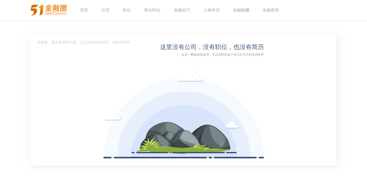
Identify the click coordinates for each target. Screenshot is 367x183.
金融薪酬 (241, 10)
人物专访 (211, 10)
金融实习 (182, 10)
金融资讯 (271, 10)
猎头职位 (152, 10)
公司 (105, 10)
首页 (84, 10)
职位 (127, 10)
